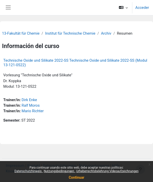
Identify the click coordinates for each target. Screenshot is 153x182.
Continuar (76, 177)
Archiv (106, 33)
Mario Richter (33, 111)
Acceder (142, 7)
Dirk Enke (29, 100)
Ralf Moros (31, 105)
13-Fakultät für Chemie (21, 33)
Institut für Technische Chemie (70, 33)
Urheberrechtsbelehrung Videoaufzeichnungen (107, 171)
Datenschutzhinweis (28, 171)
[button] (123, 7)
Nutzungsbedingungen (59, 171)
